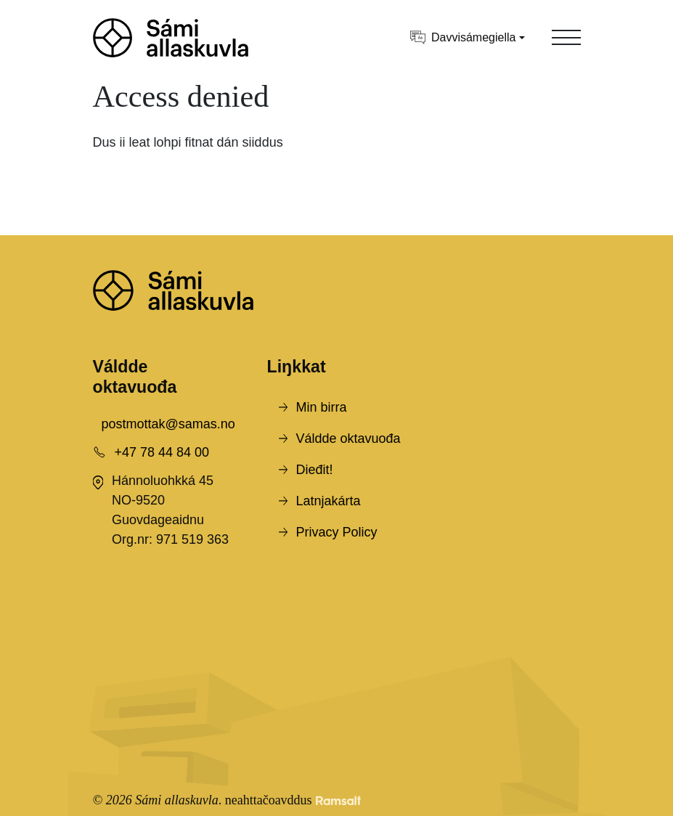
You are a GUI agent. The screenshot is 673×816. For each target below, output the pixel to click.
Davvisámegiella (463, 37)
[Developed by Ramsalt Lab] (338, 800)
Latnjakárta (328, 501)
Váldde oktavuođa (348, 438)
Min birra (321, 407)
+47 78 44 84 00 (162, 452)
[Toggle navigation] (566, 37)
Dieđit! (314, 469)
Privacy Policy (337, 532)
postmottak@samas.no (168, 424)
